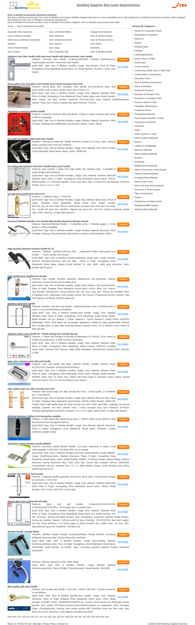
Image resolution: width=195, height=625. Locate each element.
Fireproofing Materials (145, 114)
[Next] (102, 617)
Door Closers (14, 52)
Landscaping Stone (144, 54)
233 (88, 617)
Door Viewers (55, 44)
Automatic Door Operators (20, 32)
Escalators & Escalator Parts (148, 98)
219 (28, 617)
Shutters (12, 44)
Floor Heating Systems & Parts (149, 118)
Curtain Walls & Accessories (148, 74)
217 (19, 617)
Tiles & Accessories (144, 193)
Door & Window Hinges (101, 36)
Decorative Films (142, 78)
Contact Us (62, 624)
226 (58, 617)
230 (75, 617)
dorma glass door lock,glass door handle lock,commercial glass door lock (45, 84)
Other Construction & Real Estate (150, 169)
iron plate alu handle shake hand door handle (30, 139)
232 (84, 617)
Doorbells (94, 48)
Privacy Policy (49, 624)
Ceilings (138, 50)
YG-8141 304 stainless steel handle (25, 474)
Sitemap (37, 624)
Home (10, 26)
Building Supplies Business (174, 624)
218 (23, 617)
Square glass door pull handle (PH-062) (27, 501)
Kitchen (138, 142)
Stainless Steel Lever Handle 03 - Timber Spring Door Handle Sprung (42, 334)
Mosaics (138, 158)
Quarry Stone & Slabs (145, 58)
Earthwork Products (144, 90)
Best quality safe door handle (22, 586)
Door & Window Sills (58, 52)
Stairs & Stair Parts (143, 181)
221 (36, 617)
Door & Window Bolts (18, 48)
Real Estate (140, 62)
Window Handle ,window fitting (23, 531)
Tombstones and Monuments (148, 201)
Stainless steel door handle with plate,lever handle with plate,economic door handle (50, 56)
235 (97, 617)
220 (32, 617)
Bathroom (139, 39)
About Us (12, 624)
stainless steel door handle (21, 303)
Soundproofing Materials (146, 177)
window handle (15, 559)
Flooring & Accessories (145, 122)
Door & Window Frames (101, 40)
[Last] (107, 617)
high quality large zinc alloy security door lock (31, 389)
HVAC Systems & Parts (146, 134)
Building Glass (141, 46)
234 (93, 617)
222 (41, 617)
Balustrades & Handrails (146, 35)
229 (71, 617)
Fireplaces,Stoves (143, 110)
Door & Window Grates (101, 52)
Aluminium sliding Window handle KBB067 (29, 444)
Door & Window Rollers (60, 32)
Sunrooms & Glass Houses (147, 189)
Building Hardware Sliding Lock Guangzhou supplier (34, 416)
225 (54, 617)
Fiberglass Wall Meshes (146, 106)
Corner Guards (142, 66)
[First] (10, 617)
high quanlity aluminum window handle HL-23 (31, 248)
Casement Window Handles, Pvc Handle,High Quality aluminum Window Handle (48, 221)
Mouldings (139, 162)
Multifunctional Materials (146, 165)
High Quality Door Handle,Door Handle (27, 276)
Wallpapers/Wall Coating (146, 205)
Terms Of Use (24, 624)
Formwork (139, 126)
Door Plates (96, 44)
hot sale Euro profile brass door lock (26, 194)
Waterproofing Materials (146, 209)
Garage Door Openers (101, 32)
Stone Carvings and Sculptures (149, 185)
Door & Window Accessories (30, 26)
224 (49, 617)
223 (45, 617)
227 (62, 617)
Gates (137, 130)
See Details (122, 66)
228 (67, 617)
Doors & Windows (143, 86)
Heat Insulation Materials (146, 138)
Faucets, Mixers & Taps (146, 102)
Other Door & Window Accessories (24, 40)
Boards (138, 43)
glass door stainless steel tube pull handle (29, 361)
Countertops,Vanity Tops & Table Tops (152, 70)
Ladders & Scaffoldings (145, 146)
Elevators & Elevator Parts (147, 94)
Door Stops (54, 48)
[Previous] (14, 617)
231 (80, 617)
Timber (138, 197)
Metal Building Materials (146, 154)
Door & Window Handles (19, 36)
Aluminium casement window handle (26, 111)
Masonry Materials (143, 150)
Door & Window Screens (60, 40)
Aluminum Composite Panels (148, 31)
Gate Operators (56, 36)
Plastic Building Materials (146, 173)
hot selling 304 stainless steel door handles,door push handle (39, 166)
